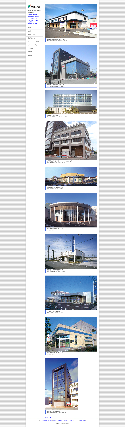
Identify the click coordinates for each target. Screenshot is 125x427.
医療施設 (37, 16)
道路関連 (30, 23)
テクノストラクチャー (74, 420)
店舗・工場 (30, 20)
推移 (51, 420)
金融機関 (35, 14)
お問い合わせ (82, 420)
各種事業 (35, 23)
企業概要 (45, 420)
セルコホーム (66, 420)
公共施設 (30, 14)
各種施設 (36, 20)
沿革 (48, 420)
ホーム (41, 420)
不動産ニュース (60, 420)
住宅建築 (30, 22)
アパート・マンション (33, 18)
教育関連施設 (31, 16)
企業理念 (54, 420)
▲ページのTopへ (48, 417)
